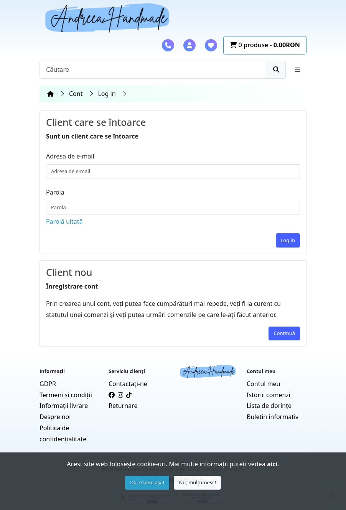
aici (272, 464)
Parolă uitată (64, 221)
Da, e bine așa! (147, 482)
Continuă (284, 333)
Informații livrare (64, 405)
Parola (55, 192)
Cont (75, 93)
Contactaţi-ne (128, 384)
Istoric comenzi (268, 395)
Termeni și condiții (66, 395)
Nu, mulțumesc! (197, 482)
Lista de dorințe (269, 405)
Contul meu (263, 384)
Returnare (123, 405)
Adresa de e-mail (70, 156)
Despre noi (55, 417)
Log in (106, 93)
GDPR (48, 384)
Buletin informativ (272, 417)
